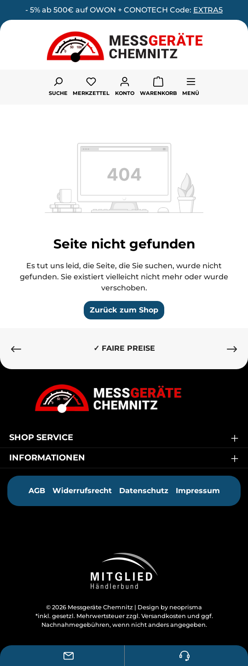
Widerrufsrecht (82, 490)
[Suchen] (58, 85)
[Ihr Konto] (124, 85)
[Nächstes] (232, 349)
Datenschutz (143, 490)
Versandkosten (163, 616)
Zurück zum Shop (124, 310)
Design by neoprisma (170, 607)
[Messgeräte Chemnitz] (124, 398)
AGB (37, 490)
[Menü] (190, 85)
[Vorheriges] (16, 349)
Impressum (198, 490)
